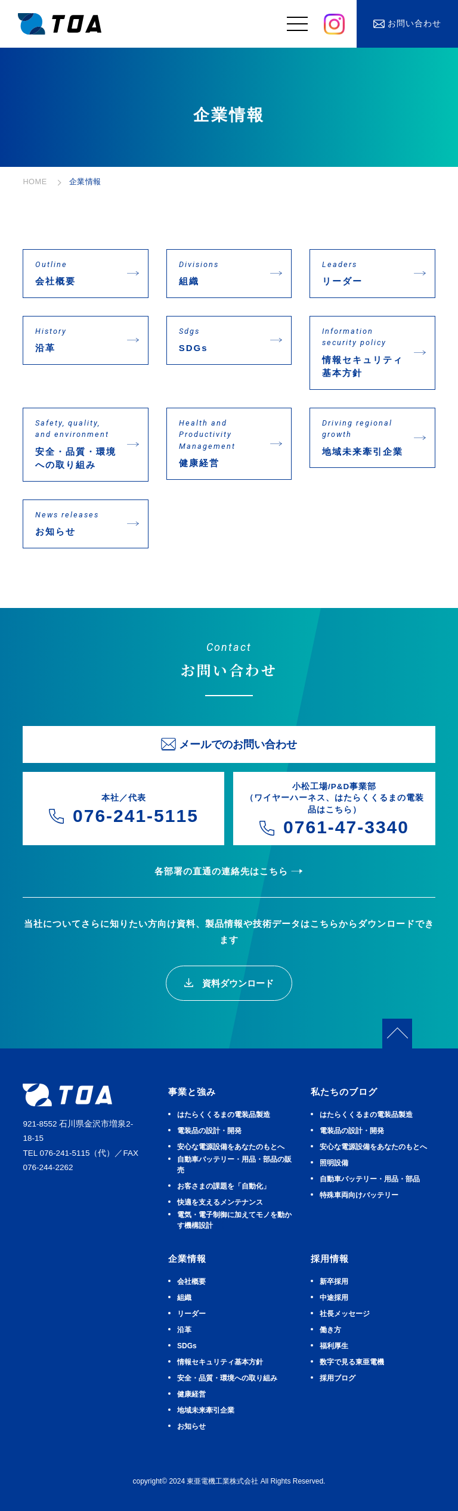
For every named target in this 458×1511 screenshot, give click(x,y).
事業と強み (192, 1092)
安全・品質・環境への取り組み (76, 443)
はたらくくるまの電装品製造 (223, 1114)
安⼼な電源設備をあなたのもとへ (230, 1147)
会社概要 (76, 273)
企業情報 (187, 1259)
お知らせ (76, 523)
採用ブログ (337, 1378)
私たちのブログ (344, 1092)
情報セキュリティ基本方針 (363, 351)
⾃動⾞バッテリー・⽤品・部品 (370, 1179)
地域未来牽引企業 (363, 437)
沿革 (76, 339)
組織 (220, 273)
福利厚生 (334, 1346)
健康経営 (220, 442)
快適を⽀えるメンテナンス (220, 1202)
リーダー (363, 273)
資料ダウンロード (236, 983)
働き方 (330, 1330)
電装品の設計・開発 (209, 1131)
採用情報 (330, 1259)
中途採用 (334, 1297)
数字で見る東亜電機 (352, 1362)
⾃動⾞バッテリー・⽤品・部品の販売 (234, 1164)
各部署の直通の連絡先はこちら (221, 871)
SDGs (220, 339)
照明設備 (334, 1163)
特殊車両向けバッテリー (359, 1195)
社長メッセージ (345, 1314)
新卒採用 (334, 1281)
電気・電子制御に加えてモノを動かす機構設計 (234, 1220)
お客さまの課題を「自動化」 (223, 1186)
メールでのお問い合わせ (238, 744)
